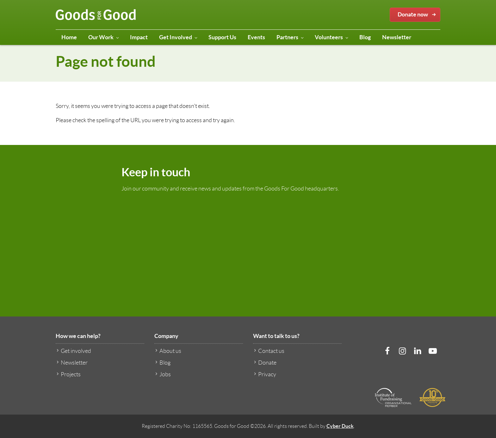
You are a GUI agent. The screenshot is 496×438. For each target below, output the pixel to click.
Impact (139, 37)
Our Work (103, 38)
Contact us (268, 350)
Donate (264, 362)
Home (69, 37)
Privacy (264, 374)
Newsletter (396, 37)
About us (167, 350)
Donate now (418, 15)
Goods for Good (96, 15)
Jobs (162, 374)
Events (256, 37)
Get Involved (178, 38)
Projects (68, 374)
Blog (365, 37)
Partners (290, 38)
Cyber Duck (340, 426)
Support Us (222, 37)
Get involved (73, 350)
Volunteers (332, 38)
